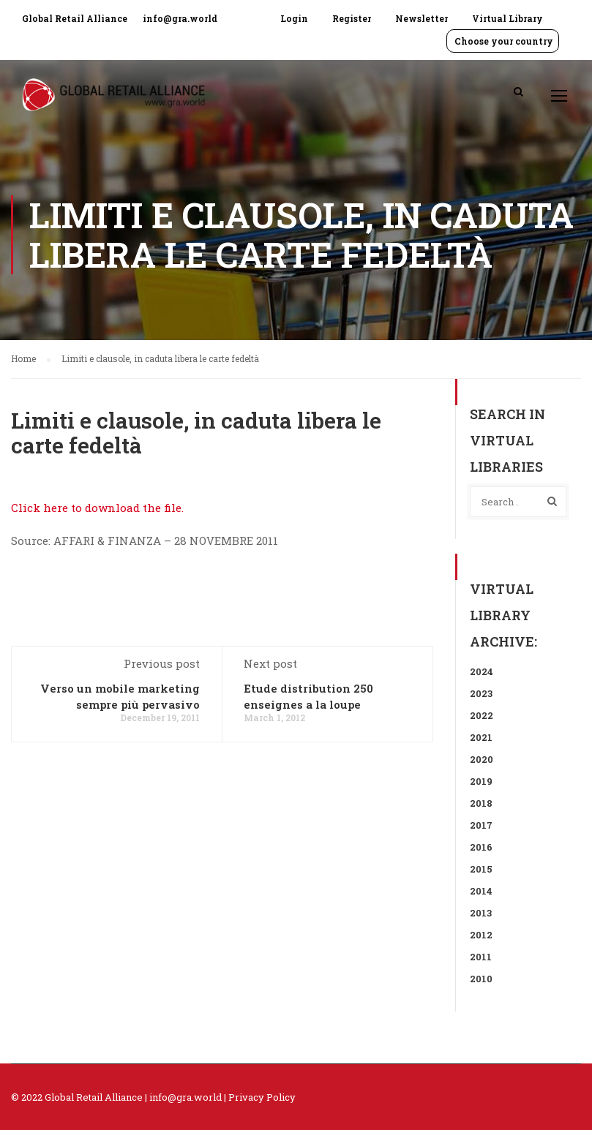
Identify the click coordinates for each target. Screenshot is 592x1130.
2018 (481, 803)
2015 (481, 868)
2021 (481, 737)
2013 (481, 912)
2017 (481, 825)
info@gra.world (180, 18)
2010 (481, 978)
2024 (481, 671)
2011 (481, 956)
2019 (481, 781)
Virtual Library (507, 18)
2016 (481, 847)
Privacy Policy (262, 1097)
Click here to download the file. (97, 507)
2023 (481, 693)
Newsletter (421, 18)
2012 (481, 934)
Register (351, 18)
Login (294, 18)
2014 (481, 890)
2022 (481, 715)
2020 (481, 759)
